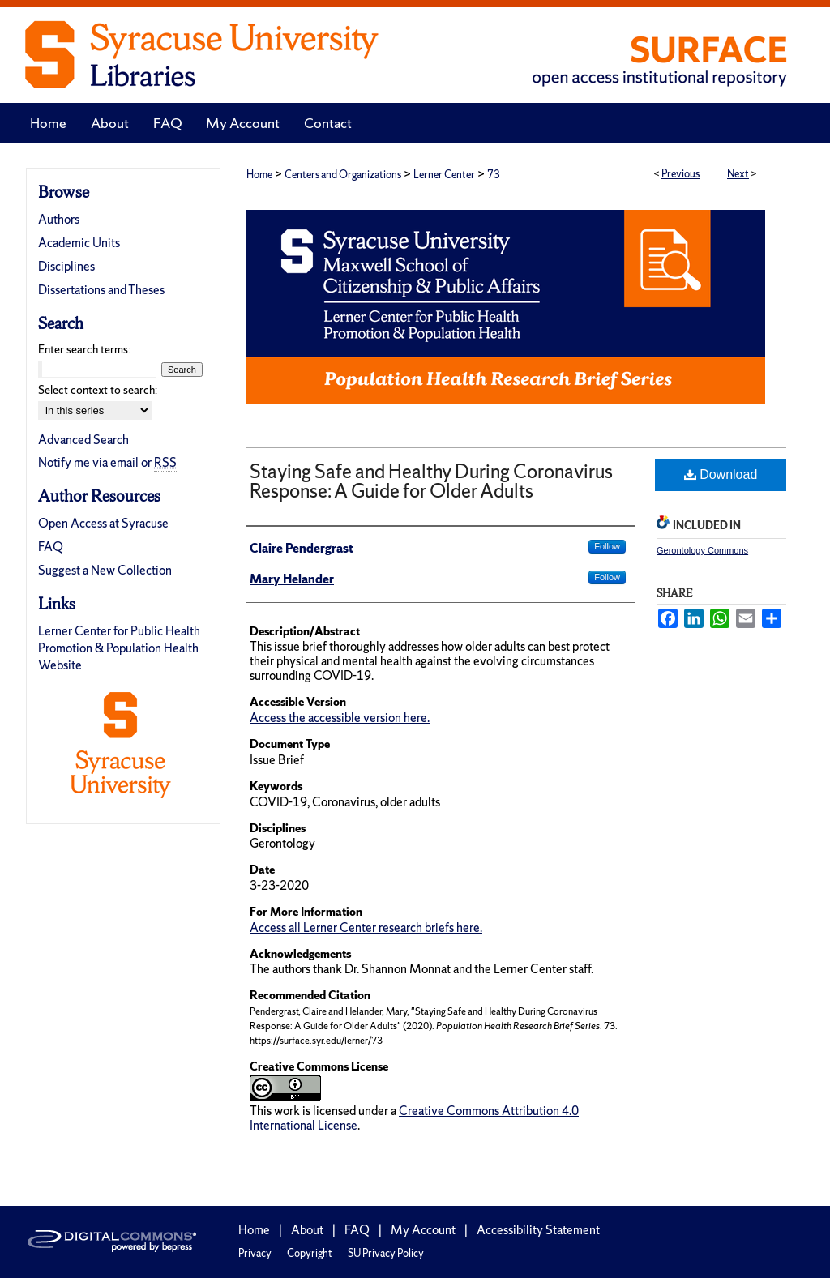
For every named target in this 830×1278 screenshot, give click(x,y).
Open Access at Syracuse (103, 523)
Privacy (255, 1253)
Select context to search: (97, 390)
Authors (58, 219)
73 (493, 175)
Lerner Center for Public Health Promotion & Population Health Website (119, 647)
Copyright (309, 1253)
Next (738, 174)
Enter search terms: (84, 349)
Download (721, 474)
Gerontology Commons (702, 550)
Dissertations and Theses (101, 289)
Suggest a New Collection (105, 570)
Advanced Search (83, 439)
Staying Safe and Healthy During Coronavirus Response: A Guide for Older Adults (431, 481)
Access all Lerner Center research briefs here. (366, 927)
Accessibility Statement (538, 1229)
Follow (607, 546)
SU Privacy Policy (386, 1253)
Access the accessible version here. (340, 717)
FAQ (50, 546)
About (307, 1229)
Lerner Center (444, 175)
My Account (423, 1229)
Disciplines (66, 266)
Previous (680, 174)
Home (259, 175)
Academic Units (79, 242)
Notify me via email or (107, 462)
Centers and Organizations (343, 175)
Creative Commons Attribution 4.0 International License (414, 1118)
